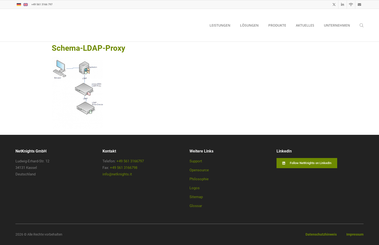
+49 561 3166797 (130, 161)
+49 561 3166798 (123, 168)
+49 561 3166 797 (41, 4)
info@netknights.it (117, 174)
